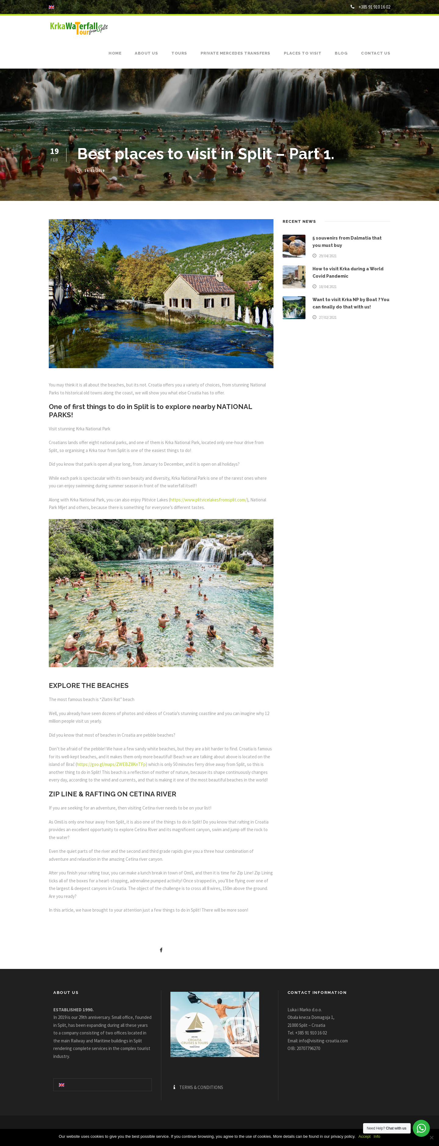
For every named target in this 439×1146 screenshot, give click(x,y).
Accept (365, 1136)
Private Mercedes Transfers (235, 53)
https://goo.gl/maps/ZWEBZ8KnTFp (111, 764)
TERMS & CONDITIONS (201, 1087)
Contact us (375, 53)
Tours (179, 53)
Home (115, 53)
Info (377, 1136)
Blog (341, 53)
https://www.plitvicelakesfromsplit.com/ (208, 500)
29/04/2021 (328, 255)
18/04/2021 (328, 286)
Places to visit (303, 53)
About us (146, 53)
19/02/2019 (94, 171)
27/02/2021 (328, 317)
